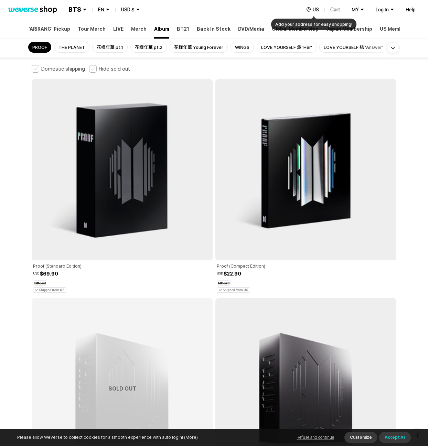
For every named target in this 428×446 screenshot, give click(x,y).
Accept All (395, 437)
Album (161, 29)
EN (101, 9)
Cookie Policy (282, 330)
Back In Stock (214, 29)
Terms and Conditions (50, 330)
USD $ (128, 9)
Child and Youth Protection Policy (192, 330)
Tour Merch (92, 29)
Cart (335, 9)
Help (411, 9)
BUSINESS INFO (148, 361)
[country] (312, 9)
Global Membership (295, 29)
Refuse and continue (315, 437)
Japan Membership (349, 29)
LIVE (118, 29)
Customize (361, 437)
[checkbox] (58, 69)
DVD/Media (251, 29)
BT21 (183, 29)
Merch (139, 29)
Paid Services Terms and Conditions (116, 330)
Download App (379, 401)
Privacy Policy (246, 330)
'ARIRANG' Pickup (49, 29)
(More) (190, 437)
